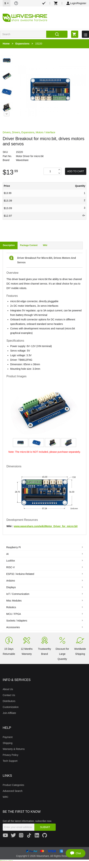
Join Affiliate (9, 713)
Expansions (22, 43)
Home (6, 43)
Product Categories (13, 785)
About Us (8, 689)
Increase (59, 169)
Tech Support (10, 760)
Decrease (59, 173)
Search (57, 34)
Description (9, 245)
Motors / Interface (45, 132)
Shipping (8, 743)
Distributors (9, 701)
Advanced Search (13, 791)
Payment (8, 737)
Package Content (28, 245)
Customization (11, 707)
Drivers (7, 132)
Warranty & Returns (14, 749)
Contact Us (9, 695)
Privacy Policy (10, 754)
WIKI (5, 796)
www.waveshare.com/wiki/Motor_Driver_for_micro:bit (46, 526)
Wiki (45, 245)
